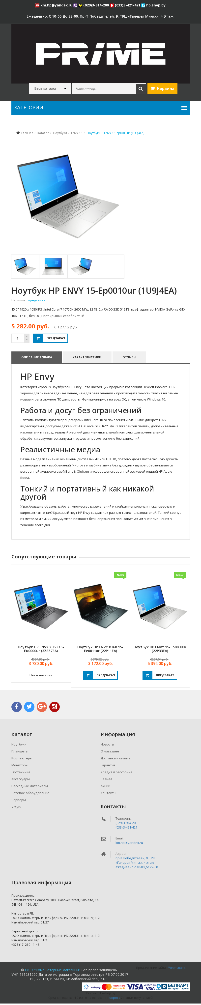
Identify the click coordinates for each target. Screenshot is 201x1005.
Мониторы (19, 766)
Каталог (43, 133)
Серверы (18, 801)
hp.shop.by (153, 5)
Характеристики (87, 358)
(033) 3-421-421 (126, 829)
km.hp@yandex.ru (54, 5)
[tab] (25, 268)
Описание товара (36, 358)
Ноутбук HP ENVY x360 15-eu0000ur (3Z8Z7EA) (41, 650)
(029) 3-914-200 (126, 824)
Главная (27, 133)
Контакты (108, 794)
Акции (105, 787)
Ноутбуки (60, 133)
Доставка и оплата (116, 759)
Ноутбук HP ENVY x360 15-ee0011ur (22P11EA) (100, 650)
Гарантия (108, 766)
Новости (107, 746)
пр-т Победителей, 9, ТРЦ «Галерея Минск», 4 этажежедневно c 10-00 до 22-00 (136, 864)
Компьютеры (21, 759)
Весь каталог (45, 88)
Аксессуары (20, 780)
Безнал (106, 780)
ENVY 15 (77, 133)
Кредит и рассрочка (116, 773)
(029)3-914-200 (94, 5)
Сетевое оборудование (30, 794)
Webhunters (176, 969)
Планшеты (19, 752)
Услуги (16, 808)
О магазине (110, 752)
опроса (114, 999)
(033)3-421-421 (125, 5)
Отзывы (130, 358)
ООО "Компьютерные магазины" (52, 971)
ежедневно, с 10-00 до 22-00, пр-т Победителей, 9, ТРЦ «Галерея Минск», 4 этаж (100, 16)
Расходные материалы (29, 787)
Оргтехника (20, 773)
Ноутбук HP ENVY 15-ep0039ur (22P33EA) (160, 650)
